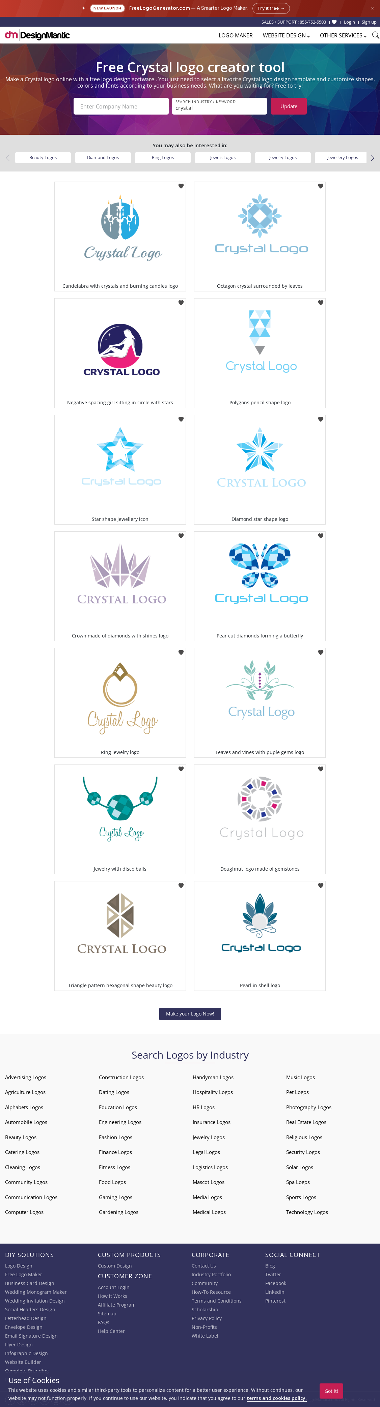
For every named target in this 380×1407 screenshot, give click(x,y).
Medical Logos (209, 1212)
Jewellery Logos (342, 157)
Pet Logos (297, 1092)
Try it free (271, 8)
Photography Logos (308, 1107)
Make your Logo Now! (190, 1013)
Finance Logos (115, 1152)
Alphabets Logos (24, 1107)
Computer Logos (24, 1212)
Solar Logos (299, 1167)
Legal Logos (206, 1152)
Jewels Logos (223, 157)
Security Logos (303, 1152)
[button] (372, 158)
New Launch (107, 8)
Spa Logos (298, 1182)
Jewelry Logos (283, 157)
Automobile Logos (26, 1122)
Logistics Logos (210, 1167)
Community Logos (26, 1182)
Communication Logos (31, 1197)
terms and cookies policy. (277, 1398)
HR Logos (204, 1107)
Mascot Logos (208, 1182)
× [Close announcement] (372, 8)
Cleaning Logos (22, 1167)
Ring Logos (163, 157)
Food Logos (112, 1182)
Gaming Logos (115, 1197)
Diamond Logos (103, 157)
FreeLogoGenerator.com (159, 8)
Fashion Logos (115, 1137)
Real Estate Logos (306, 1122)
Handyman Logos (213, 1077)
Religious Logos (304, 1137)
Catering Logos (22, 1152)
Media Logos (207, 1197)
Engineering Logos (120, 1122)
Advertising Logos (25, 1077)
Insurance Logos (211, 1122)
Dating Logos (114, 1092)
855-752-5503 (313, 22)
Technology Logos (307, 1212)
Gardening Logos (118, 1212)
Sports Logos (301, 1197)
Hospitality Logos (213, 1092)
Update (288, 106)
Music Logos (300, 1077)
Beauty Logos (43, 157)
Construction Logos (121, 1077)
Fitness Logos (114, 1167)
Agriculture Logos (25, 1092)
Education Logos (118, 1107)
